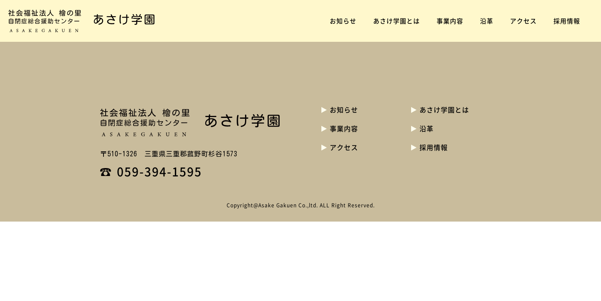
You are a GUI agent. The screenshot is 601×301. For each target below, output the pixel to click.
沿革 (486, 21)
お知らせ (343, 21)
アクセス (523, 21)
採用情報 (566, 21)
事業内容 (450, 21)
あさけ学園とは (396, 21)
